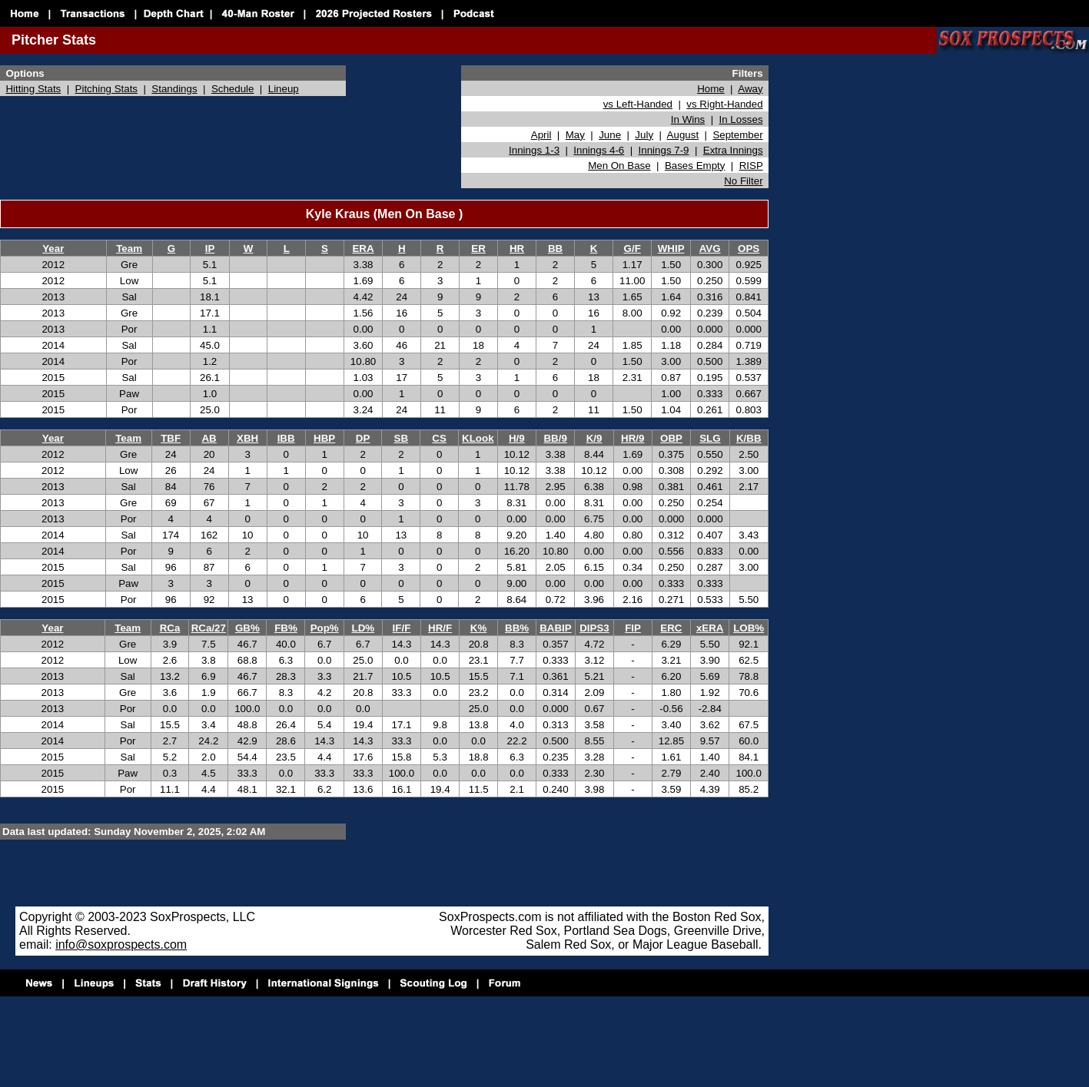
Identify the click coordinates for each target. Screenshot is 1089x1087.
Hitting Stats (33, 88)
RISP (751, 165)
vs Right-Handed (724, 104)
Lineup (283, 88)
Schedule (232, 88)
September (737, 135)
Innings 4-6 (598, 150)
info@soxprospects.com (121, 944)
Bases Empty (695, 165)
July (644, 135)
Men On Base (619, 165)
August (683, 135)
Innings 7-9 (664, 150)
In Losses (741, 119)
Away (750, 88)
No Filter (743, 181)
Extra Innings (733, 150)
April (541, 135)
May (575, 135)
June (610, 135)
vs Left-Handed (637, 104)
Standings (174, 88)
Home (711, 88)
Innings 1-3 (534, 150)
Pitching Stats (106, 88)
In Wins (688, 119)
